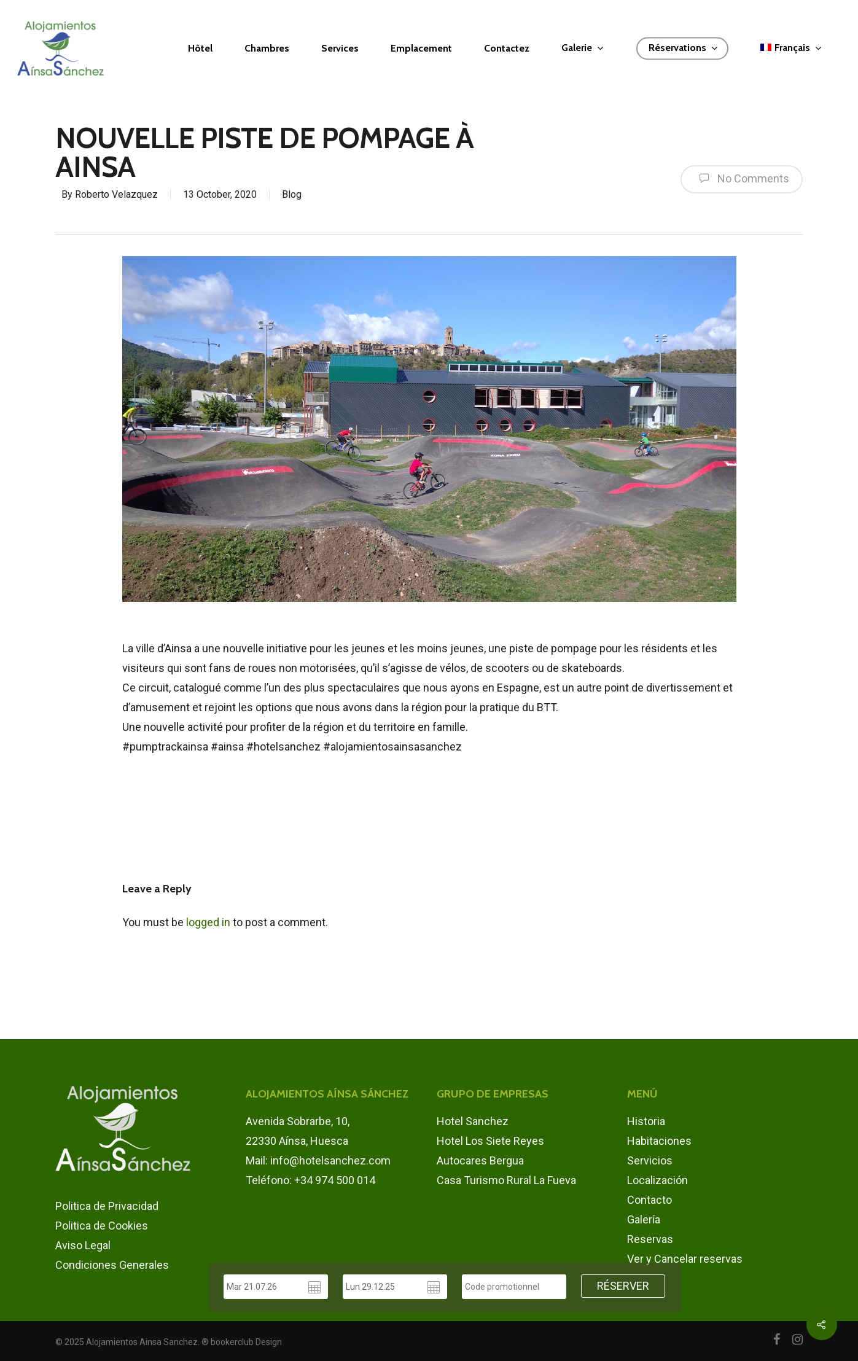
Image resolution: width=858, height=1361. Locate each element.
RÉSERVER (623, 1285)
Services (340, 48)
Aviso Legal (83, 1245)
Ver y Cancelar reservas (685, 1258)
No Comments (741, 178)
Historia (646, 1121)
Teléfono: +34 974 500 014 (310, 1180)
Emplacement (421, 48)
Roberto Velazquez (116, 194)
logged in (208, 922)
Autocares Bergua (480, 1160)
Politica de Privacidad (106, 1205)
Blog (292, 194)
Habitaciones (659, 1140)
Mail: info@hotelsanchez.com (318, 1160)
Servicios (650, 1160)
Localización (657, 1180)
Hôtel (200, 48)
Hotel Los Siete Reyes (490, 1140)
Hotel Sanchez (473, 1121)
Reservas (650, 1239)
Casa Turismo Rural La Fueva (506, 1180)
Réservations (683, 48)
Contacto (649, 1199)
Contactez (506, 48)
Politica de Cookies (101, 1225)
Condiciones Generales (112, 1264)
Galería (643, 1219)
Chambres (266, 48)
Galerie (582, 48)
